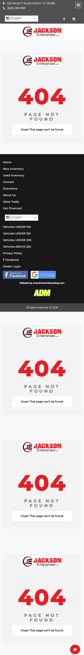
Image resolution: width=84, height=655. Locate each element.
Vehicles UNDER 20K (17, 240)
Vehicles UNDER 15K (17, 233)
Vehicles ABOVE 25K (17, 246)
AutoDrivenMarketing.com (48, 283)
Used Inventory (13, 175)
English (14, 18)
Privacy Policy (12, 253)
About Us (9, 195)
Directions (10, 188)
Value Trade (11, 201)
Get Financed (12, 208)
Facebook (11, 260)
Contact (8, 182)
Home (7, 162)
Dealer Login (12, 266)
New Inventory (13, 169)
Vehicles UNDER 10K (17, 227)
